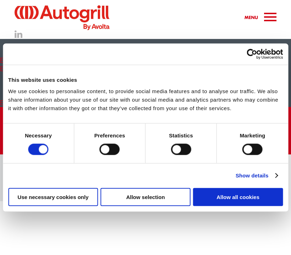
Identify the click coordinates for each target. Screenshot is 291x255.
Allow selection (145, 197)
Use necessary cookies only (53, 197)
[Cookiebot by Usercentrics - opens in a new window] (252, 54)
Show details (252, 175)
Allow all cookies (238, 197)
